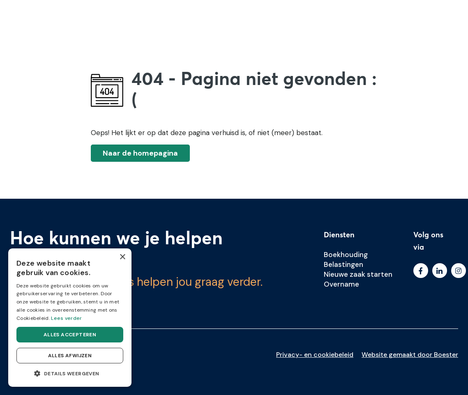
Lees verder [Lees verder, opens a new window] (66, 318)
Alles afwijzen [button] (70, 355)
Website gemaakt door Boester (410, 354)
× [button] (122, 257)
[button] (69, 374)
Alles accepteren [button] (70, 334)
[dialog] (69, 317)
